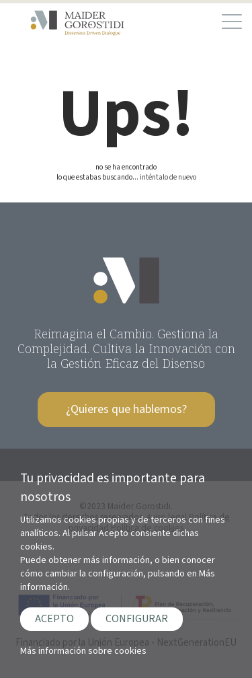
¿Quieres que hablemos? (126, 409)
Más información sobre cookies (83, 651)
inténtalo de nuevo (168, 177)
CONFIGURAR (137, 618)
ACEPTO (54, 618)
